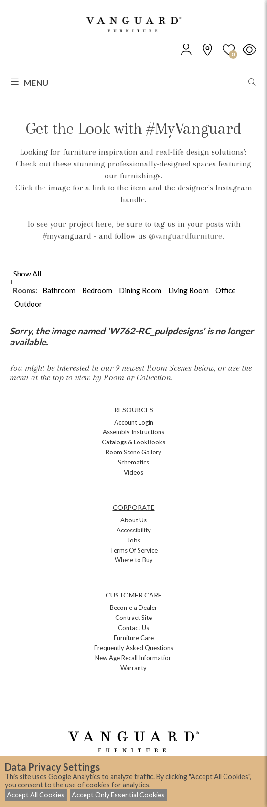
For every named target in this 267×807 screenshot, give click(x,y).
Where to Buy (134, 560)
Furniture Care (134, 637)
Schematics (133, 462)
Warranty (133, 668)
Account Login (133, 422)
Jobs (133, 540)
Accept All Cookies (35, 795)
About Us (133, 520)
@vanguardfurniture (185, 236)
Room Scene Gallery (133, 452)
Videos (133, 472)
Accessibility (134, 530)
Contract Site (133, 617)
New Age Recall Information (133, 658)
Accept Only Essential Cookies (118, 795)
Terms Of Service (134, 550)
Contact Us (133, 627)
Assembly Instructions (133, 432)
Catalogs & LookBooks (133, 442)
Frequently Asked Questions (133, 648)
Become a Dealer (133, 607)
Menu (30, 82)
